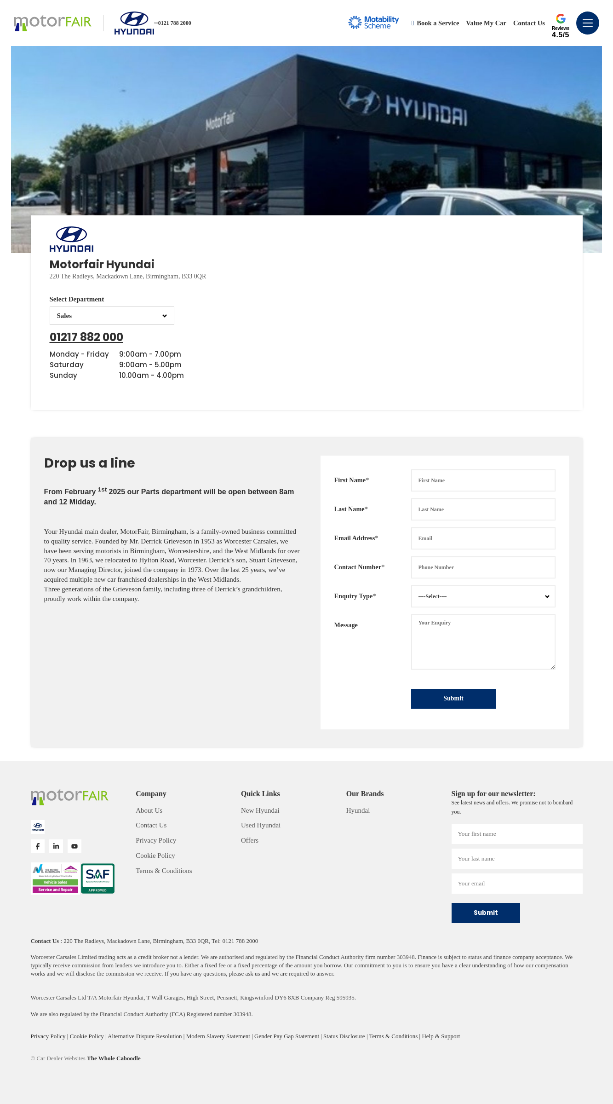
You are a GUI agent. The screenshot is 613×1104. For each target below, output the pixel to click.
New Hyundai (260, 810)
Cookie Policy (155, 855)
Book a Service (435, 23)
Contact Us (529, 23)
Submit (453, 698)
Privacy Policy (156, 840)
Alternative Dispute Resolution (145, 1036)
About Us (149, 810)
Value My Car (486, 23)
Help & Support (441, 1036)
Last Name (349, 509)
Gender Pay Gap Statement (287, 1036)
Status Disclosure (345, 1036)
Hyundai (358, 810)
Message (346, 625)
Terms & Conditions (164, 870)
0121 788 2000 (173, 23)
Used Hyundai (261, 825)
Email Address (354, 538)
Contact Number (358, 567)
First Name (350, 480)
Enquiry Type (353, 596)
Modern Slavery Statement (219, 1036)
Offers (249, 840)
